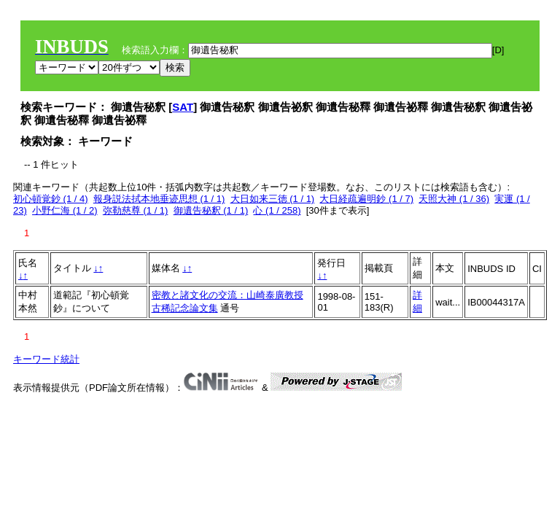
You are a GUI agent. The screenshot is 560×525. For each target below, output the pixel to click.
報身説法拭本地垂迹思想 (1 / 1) (159, 198)
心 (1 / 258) (276, 210)
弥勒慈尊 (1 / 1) (135, 210)
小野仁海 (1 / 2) (65, 210)
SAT (182, 107)
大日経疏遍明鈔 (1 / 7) (366, 198)
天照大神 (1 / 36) (454, 198)
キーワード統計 (46, 359)
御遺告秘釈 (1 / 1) (211, 210)
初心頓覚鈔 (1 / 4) (50, 198)
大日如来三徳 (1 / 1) (272, 198)
